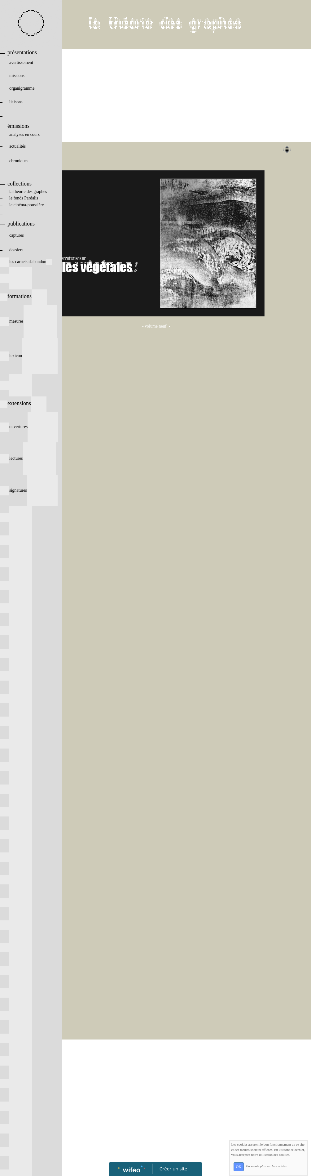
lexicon (29, 355)
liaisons (28, 102)
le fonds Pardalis (25, 198)
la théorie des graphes (23, 191)
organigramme (27, 88)
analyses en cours (28, 134)
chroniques (28, 161)
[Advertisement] (156, 95)
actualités (28, 146)
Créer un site (173, 1168)
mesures (28, 321)
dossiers (26, 250)
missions (27, 75)
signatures (29, 490)
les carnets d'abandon (26, 261)
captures (26, 235)
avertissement (27, 62)
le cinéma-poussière (28, 205)
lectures (28, 458)
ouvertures (29, 426)
